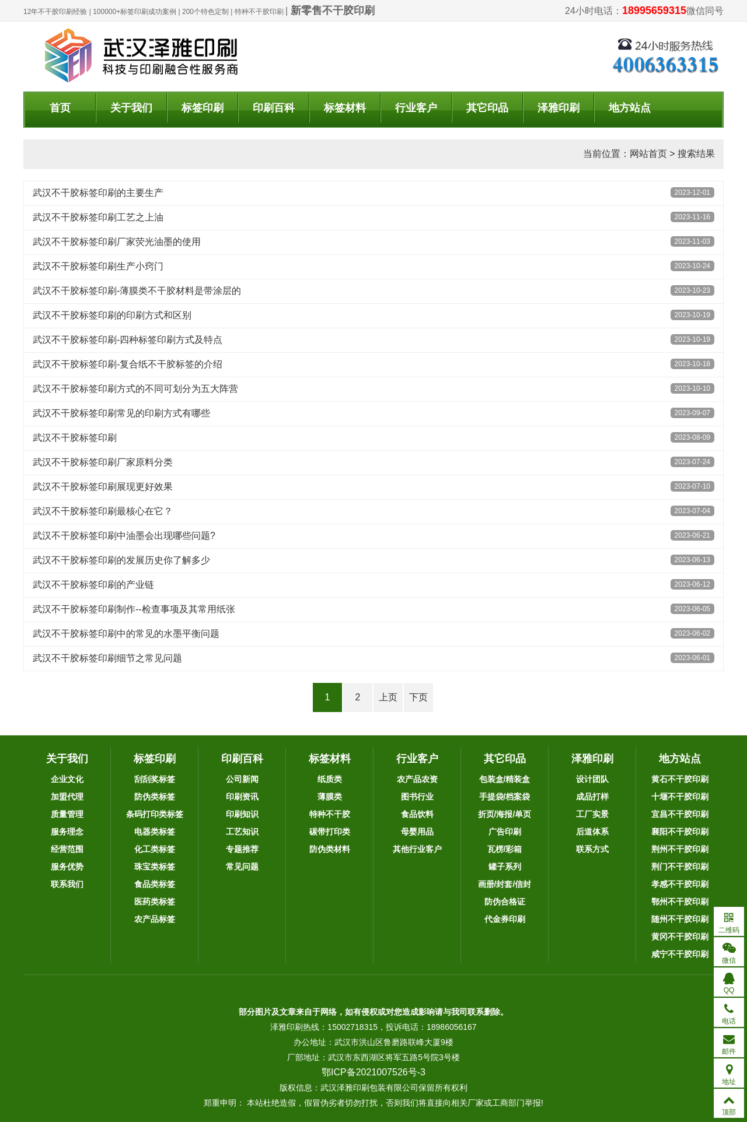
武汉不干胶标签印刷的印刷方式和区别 (112, 315)
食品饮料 (417, 814)
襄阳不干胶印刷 (679, 831)
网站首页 (648, 154)
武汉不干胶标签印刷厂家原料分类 (103, 462)
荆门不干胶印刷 (679, 866)
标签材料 (345, 108)
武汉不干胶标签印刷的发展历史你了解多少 (121, 560)
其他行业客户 (417, 849)
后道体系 (592, 831)
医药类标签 (154, 901)
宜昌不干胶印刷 (679, 814)
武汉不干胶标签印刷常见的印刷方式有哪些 (121, 413)
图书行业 (417, 796)
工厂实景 (592, 814)
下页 (418, 697)
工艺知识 (242, 831)
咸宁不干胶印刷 (679, 954)
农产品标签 (154, 919)
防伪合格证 (504, 901)
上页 (388, 697)
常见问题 (242, 866)
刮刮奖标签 (154, 779)
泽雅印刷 (558, 108)
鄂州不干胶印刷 (679, 901)
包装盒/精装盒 (504, 779)
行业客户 (416, 108)
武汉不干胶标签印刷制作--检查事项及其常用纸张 (134, 609)
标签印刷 (202, 108)
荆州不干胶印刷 (679, 849)
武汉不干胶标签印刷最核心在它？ (103, 511)
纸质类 (329, 779)
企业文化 (67, 779)
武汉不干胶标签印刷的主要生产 (98, 193)
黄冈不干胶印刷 (679, 936)
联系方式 (592, 849)
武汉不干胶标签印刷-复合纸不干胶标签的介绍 (127, 364)
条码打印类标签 (154, 814)
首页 (60, 108)
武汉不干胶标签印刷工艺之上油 (98, 217)
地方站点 (630, 108)
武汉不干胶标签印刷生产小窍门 (98, 266)
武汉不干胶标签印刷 (75, 438)
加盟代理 (67, 796)
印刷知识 (242, 814)
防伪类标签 (154, 796)
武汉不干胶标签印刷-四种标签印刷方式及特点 (127, 340)
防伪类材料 (329, 849)
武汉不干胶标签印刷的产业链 (93, 585)
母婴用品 (417, 831)
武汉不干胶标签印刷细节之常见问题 (107, 658)
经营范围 (67, 849)
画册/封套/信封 (505, 884)
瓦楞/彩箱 (504, 849)
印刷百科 (274, 108)
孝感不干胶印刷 (679, 884)
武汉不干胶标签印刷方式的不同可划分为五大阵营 (135, 389)
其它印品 (487, 108)
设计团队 (592, 779)
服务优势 (67, 866)
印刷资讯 (242, 796)
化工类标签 (154, 849)
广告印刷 (504, 831)
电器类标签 (154, 831)
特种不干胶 (329, 814)
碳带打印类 (329, 831)
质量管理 (67, 814)
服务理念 (67, 831)
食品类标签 (154, 884)
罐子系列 (504, 866)
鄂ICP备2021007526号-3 (373, 1072)
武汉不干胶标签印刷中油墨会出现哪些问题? (124, 536)
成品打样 (592, 796)
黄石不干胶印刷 (679, 779)
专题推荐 (242, 849)
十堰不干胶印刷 (679, 796)
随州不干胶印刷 (679, 919)
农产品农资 (417, 779)
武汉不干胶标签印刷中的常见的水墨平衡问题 (126, 634)
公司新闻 (242, 779)
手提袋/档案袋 (504, 796)
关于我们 (131, 108)
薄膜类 (329, 796)
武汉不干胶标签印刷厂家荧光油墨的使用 (117, 242)
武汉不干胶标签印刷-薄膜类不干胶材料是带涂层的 (137, 291)
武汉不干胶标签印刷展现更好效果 (103, 487)
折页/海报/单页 (505, 814)
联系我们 (67, 884)
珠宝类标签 (154, 866)
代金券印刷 (504, 919)
